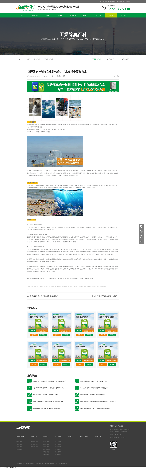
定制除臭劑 (35, 15)
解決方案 (98, 15)
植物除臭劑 (46, 447)
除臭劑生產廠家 (20, 436)
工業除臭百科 (48, 59)
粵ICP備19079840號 (61, 463)
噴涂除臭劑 (58, 449)
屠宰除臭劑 (58, 447)
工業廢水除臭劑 (34, 447)
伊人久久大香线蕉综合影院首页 (8, 467)
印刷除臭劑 (58, 444)
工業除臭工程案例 (83, 436)
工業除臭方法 (97, 436)
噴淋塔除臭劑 (46, 449)
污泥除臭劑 (19, 447)
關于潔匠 (123, 15)
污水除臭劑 (19, 449)
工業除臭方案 (70, 436)
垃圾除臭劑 (58, 454)
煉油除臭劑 (58, 452)
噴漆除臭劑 (46, 444)
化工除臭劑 (46, 452)
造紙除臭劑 (58, 442)
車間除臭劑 (46, 442)
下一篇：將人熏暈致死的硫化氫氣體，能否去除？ (105, 296)
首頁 (22, 15)
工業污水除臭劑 (34, 444)
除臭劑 (47, 15)
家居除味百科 (126, 59)
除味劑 (60, 15)
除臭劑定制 (58, 436)
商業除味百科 (111, 59)
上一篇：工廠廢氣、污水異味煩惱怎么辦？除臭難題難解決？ (43, 296)
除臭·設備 (73, 15)
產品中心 (85, 15)
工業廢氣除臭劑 (34, 442)
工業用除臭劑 (33, 436)
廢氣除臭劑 (19, 444)
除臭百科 (111, 15)
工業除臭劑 (19, 442)
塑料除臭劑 (46, 454)
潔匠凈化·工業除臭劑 (116, 426)
